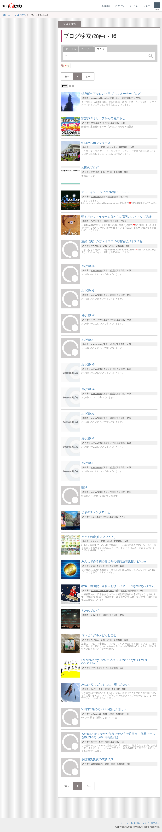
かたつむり (96, 246)
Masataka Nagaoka (100, 98)
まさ (93, 516)
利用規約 (135, 823)
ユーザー (86, 49)
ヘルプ (145, 823)
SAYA (93, 221)
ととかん (95, 541)
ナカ (93, 566)
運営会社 (155, 823)
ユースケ (95, 147)
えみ (93, 615)
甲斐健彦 (95, 172)
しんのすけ (96, 713)
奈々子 (94, 741)
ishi (92, 122)
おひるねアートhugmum (102, 590)
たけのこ (95, 640)
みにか (94, 689)
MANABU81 (96, 270)
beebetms (95, 196)
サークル (71, 49)
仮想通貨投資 (97, 764)
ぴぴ (93, 668)
